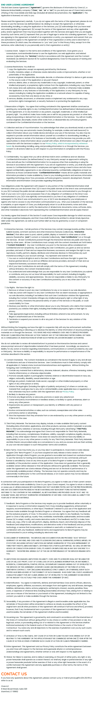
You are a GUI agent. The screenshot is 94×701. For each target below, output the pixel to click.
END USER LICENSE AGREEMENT (17, 4)
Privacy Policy (68, 391)
